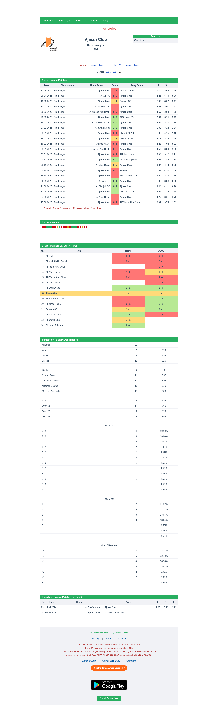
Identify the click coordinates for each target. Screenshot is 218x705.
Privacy (95, 638)
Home (93, 65)
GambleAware (89, 661)
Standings (64, 20)
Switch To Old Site (109, 698)
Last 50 (117, 65)
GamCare (131, 661)
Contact (122, 638)
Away (101, 65)
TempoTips (109, 28)
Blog (105, 20)
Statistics (80, 20)
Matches (48, 20)
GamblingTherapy (111, 661)
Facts (94, 20)
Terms (109, 638)
